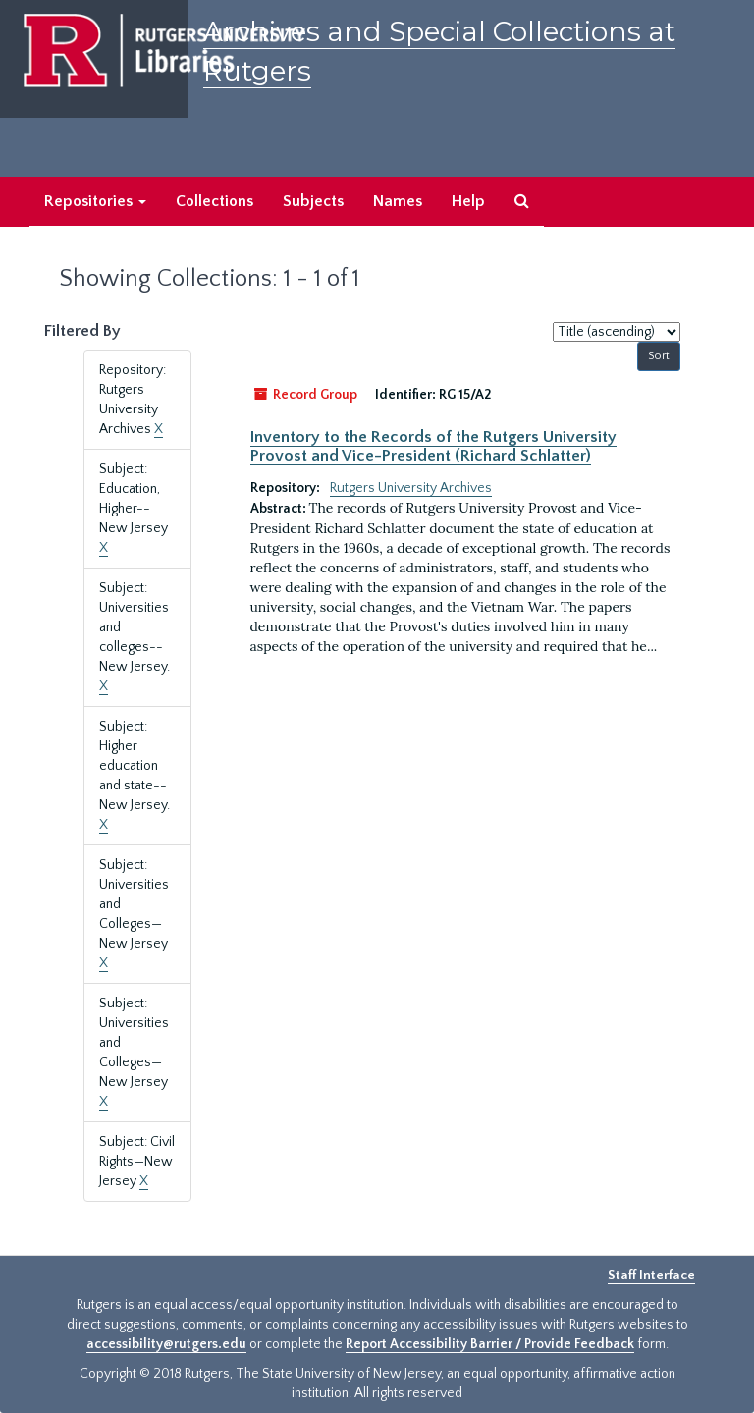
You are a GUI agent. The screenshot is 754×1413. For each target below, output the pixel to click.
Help (468, 201)
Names (397, 201)
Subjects (313, 201)
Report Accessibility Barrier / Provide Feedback (490, 1344)
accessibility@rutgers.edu (166, 1344)
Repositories (95, 201)
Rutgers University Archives (411, 488)
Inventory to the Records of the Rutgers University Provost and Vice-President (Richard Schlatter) (433, 445)
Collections (214, 201)
